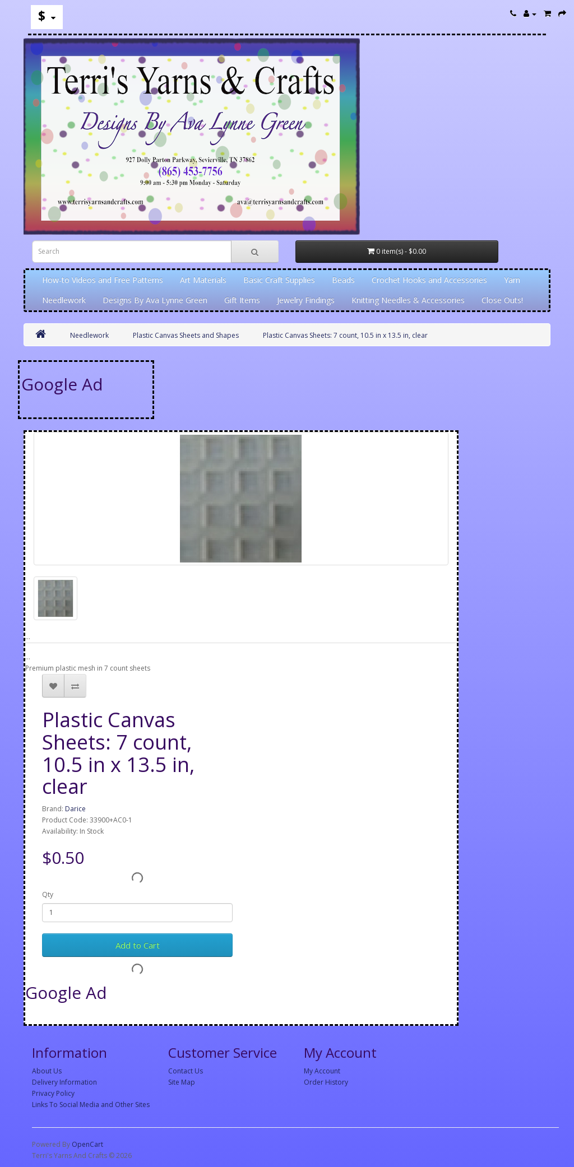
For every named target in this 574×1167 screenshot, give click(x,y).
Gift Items (242, 300)
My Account (322, 1071)
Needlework (64, 300)
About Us (47, 1071)
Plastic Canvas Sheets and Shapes (186, 335)
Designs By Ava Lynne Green (155, 300)
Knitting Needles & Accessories (408, 300)
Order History (326, 1082)
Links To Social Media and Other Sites (91, 1104)
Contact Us (185, 1071)
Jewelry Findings (306, 300)
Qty (47, 894)
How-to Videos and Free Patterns (102, 280)
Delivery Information (64, 1082)
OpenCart (87, 1144)
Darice (75, 808)
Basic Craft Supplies (279, 280)
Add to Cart (137, 945)
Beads (343, 280)
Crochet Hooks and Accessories (429, 280)
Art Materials (203, 280)
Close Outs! (502, 300)
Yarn (512, 280)
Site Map (181, 1082)
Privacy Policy (53, 1093)
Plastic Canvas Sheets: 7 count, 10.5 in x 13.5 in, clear (345, 335)
